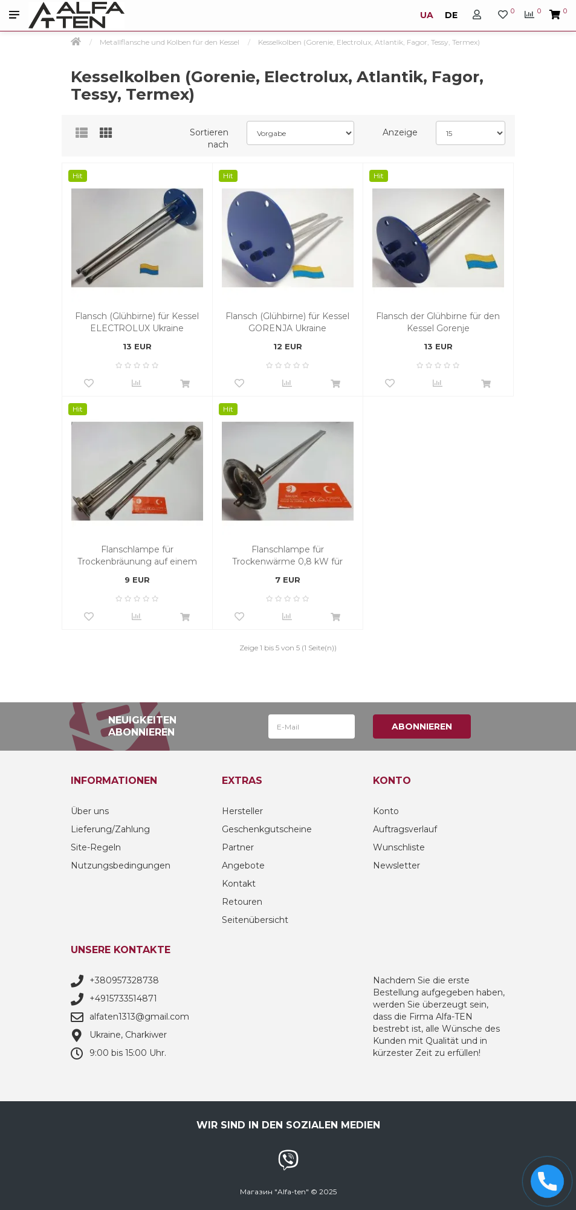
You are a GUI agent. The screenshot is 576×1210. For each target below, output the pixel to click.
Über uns (90, 811)
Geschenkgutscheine (267, 829)
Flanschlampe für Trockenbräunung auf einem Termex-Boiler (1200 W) (137, 556)
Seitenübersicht (255, 919)
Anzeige (400, 132)
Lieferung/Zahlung (110, 829)
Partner (238, 847)
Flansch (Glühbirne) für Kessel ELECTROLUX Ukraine (137, 322)
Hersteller (242, 811)
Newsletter (396, 865)
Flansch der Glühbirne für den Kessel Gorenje (438, 322)
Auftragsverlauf (405, 829)
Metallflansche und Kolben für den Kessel (169, 42)
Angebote (243, 865)
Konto (386, 811)
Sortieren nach (209, 138)
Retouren (242, 901)
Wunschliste (399, 847)
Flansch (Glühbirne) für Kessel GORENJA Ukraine (287, 322)
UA (428, 15)
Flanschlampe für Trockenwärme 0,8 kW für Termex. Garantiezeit (287, 556)
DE (450, 15)
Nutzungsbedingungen (120, 865)
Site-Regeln (96, 847)
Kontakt (239, 883)
